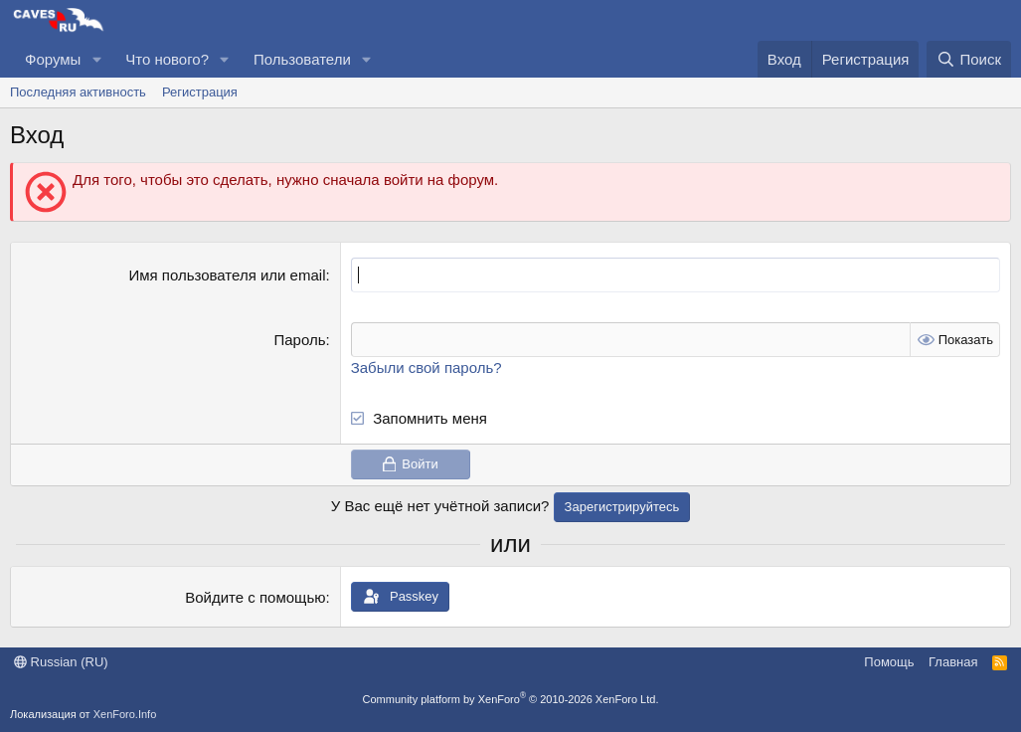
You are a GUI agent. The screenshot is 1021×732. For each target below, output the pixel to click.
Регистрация (200, 92)
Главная (953, 661)
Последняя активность (78, 92)
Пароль (299, 339)
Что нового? (167, 59)
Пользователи (302, 59)
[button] (96, 59)
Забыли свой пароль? (426, 367)
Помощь (889, 661)
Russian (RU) (61, 661)
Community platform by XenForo (511, 699)
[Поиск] (969, 59)
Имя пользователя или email (226, 275)
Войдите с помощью (255, 597)
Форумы (53, 59)
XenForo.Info (125, 714)
